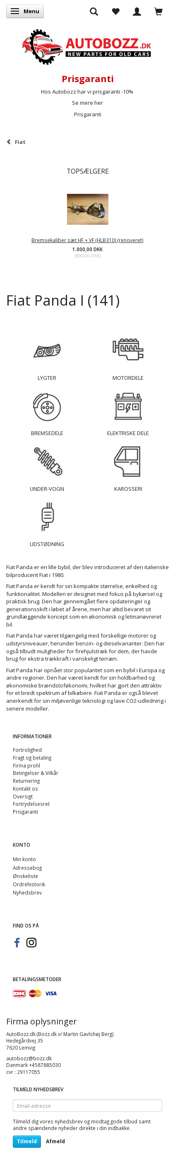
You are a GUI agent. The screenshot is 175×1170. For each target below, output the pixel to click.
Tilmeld (27, 1141)
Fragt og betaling (32, 757)
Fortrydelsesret (31, 803)
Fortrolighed (27, 749)
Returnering (26, 780)
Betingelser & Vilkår (35, 773)
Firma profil (26, 765)
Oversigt (23, 796)
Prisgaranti (87, 114)
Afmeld (55, 1141)
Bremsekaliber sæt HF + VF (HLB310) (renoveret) (87, 240)
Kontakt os (25, 788)
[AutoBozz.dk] (87, 45)
